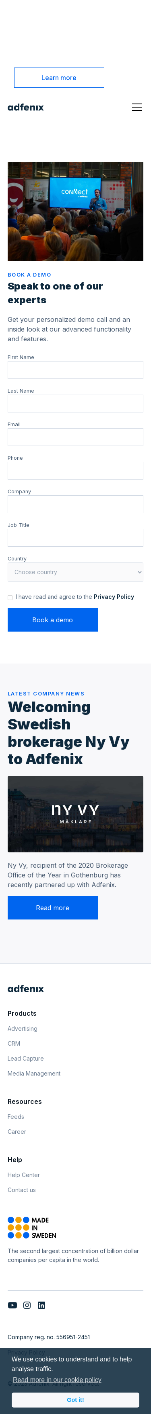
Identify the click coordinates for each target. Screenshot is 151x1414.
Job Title (18, 525)
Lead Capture (26, 1058)
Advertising (22, 1028)
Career (17, 1131)
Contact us (22, 1189)
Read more (52, 908)
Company (19, 491)
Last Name (21, 391)
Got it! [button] (75, 1400)
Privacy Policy (114, 596)
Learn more (59, 78)
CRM (14, 1043)
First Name (21, 357)
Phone (15, 458)
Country (17, 559)
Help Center (24, 1174)
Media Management (34, 1073)
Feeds (16, 1116)
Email (14, 424)
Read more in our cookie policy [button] (57, 1379)
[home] (26, 107)
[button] (135, 107)
